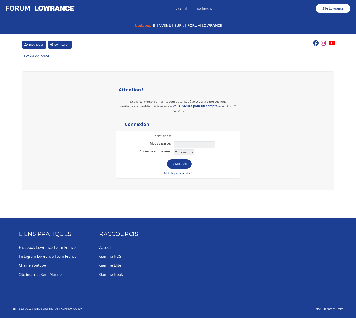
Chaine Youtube (32, 265)
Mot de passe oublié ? (178, 173)
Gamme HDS (110, 256)
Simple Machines (43, 308)
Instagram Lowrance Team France (48, 256)
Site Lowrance (332, 8)
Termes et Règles (333, 308)
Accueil (105, 247)
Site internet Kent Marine (40, 274)
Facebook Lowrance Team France (47, 247)
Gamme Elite (110, 265)
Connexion (59, 44)
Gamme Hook (111, 274)
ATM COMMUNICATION (68, 308)
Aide (318, 308)
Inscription (34, 44)
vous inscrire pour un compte (195, 106)
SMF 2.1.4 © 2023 (23, 308)
